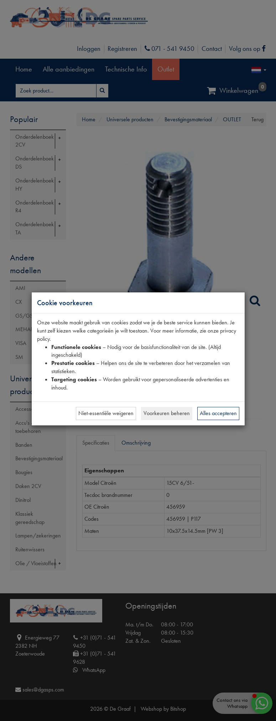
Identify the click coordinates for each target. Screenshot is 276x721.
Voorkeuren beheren (167, 413)
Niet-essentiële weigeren (106, 413)
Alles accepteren (218, 413)
